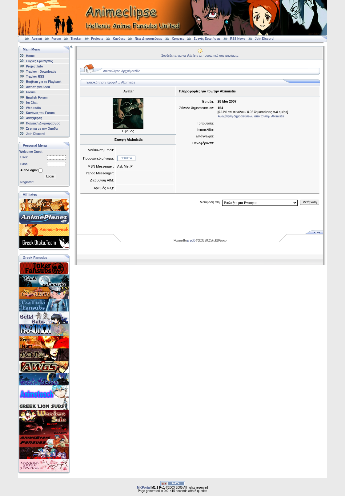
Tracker (76, 38)
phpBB (191, 240)
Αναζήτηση (34, 118)
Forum (56, 38)
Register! (27, 182)
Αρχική (37, 38)
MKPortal (143, 487)
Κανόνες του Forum (40, 113)
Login (50, 176)
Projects (97, 38)
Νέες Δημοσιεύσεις (148, 38)
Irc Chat (32, 102)
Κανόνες (119, 38)
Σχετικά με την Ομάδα (42, 128)
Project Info (34, 66)
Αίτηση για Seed (38, 87)
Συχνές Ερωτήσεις (208, 38)
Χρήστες (178, 38)
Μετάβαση (310, 202)
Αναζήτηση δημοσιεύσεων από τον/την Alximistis (251, 116)
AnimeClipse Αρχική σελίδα (121, 71)
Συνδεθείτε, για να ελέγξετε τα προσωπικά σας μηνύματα (200, 55)
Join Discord (264, 38)
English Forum (37, 97)
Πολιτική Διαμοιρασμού (43, 123)
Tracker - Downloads (41, 71)
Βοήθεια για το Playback (44, 81)
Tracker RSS (35, 76)
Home (30, 56)
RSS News (237, 38)
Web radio (33, 107)
